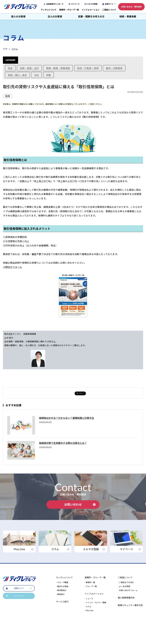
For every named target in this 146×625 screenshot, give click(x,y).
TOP (5, 48)
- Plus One (89, 610)
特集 (48, 75)
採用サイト (109, 4)
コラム (14, 48)
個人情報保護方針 (126, 597)
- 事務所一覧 (90, 582)
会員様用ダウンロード (55, 4)
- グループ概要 (62, 582)
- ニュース (89, 598)
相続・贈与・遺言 (17, 75)
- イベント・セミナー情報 (95, 602)
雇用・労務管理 (114, 68)
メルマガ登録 (92, 4)
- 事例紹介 (60, 594)
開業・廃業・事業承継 (58, 68)
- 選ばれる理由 (62, 586)
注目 (36, 75)
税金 (10, 68)
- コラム (88, 606)
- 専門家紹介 (61, 590)
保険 (7, 96)
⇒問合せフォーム (12, 267)
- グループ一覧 (91, 586)
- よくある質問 (124, 586)
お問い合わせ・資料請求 (131, 6)
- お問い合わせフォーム (128, 590)
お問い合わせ (80, 504)
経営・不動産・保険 (88, 68)
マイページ (75, 4)
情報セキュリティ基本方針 (130, 605)
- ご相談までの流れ (126, 582)
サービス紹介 (62, 601)
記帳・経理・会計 (29, 68)
